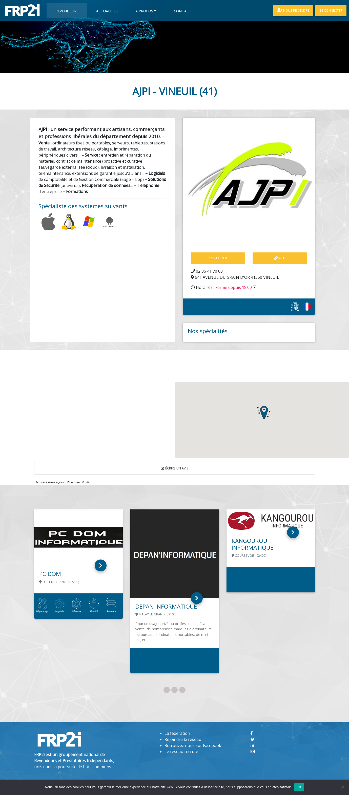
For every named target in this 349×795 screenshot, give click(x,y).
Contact (182, 11)
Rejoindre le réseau (183, 739)
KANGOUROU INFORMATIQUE (252, 544)
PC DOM (50, 574)
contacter (218, 258)
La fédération (177, 733)
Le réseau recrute (181, 751)
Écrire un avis (175, 468)
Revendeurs (66, 11)
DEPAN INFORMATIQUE (166, 606)
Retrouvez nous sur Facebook (193, 745)
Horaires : (223, 287)
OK (299, 787)
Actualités (107, 11)
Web (279, 258)
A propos (144, 11)
